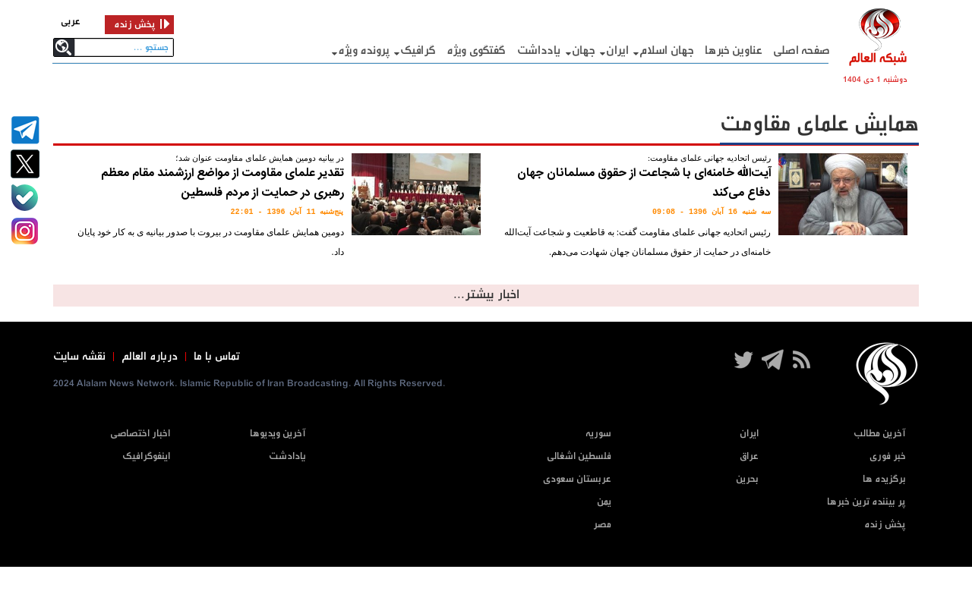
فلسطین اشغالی (579, 456)
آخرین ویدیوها (278, 434)
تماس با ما (217, 357)
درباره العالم (150, 357)
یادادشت (287, 456)
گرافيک (417, 50)
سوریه (598, 434)
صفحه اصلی (801, 50)
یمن (604, 502)
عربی (70, 22)
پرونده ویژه (364, 50)
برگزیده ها (884, 479)
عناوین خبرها (733, 50)
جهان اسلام (666, 50)
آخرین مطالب (880, 434)
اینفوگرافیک (146, 456)
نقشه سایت (79, 357)
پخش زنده (885, 525)
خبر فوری (887, 456)
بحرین (747, 479)
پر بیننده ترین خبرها (866, 502)
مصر (602, 525)
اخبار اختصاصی (140, 434)
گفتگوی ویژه (476, 50)
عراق (749, 456)
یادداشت (538, 50)
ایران (617, 50)
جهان (583, 50)
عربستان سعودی (577, 479)
